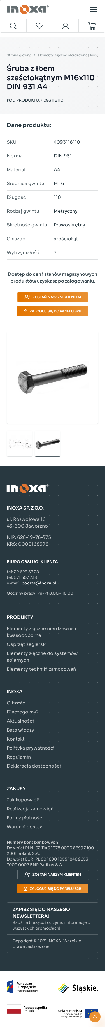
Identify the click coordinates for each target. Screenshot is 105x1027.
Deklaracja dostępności (34, 766)
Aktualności (20, 721)
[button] (52, 919)
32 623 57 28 (26, 571)
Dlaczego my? (23, 712)
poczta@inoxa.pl (39, 583)
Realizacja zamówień (30, 809)
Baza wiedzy (20, 730)
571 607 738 (25, 577)
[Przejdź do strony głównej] (28, 9)
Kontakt (16, 739)
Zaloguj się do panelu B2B (52, 311)
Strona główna (19, 55)
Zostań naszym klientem (52, 297)
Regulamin (19, 757)
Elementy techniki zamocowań (41, 669)
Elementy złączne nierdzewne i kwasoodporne (41, 632)
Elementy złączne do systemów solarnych (42, 656)
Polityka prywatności (31, 748)
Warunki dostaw (25, 827)
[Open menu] (93, 9)
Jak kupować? (23, 800)
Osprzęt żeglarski (27, 644)
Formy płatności (25, 818)
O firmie (16, 703)
